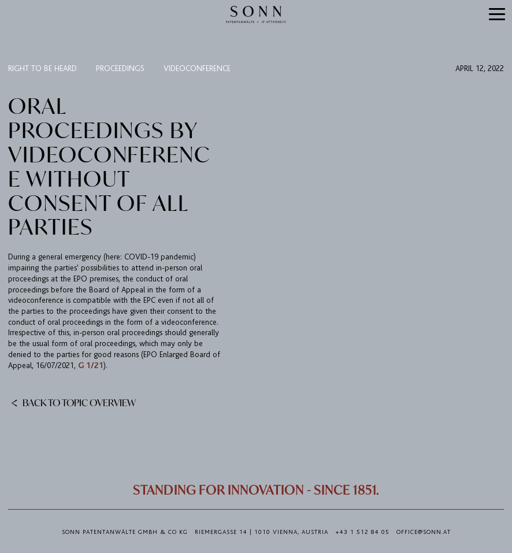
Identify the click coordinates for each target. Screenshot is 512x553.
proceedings (120, 68)
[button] (497, 15)
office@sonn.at (423, 532)
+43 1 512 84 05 (362, 532)
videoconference (197, 68)
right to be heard (42, 68)
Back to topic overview (73, 402)
